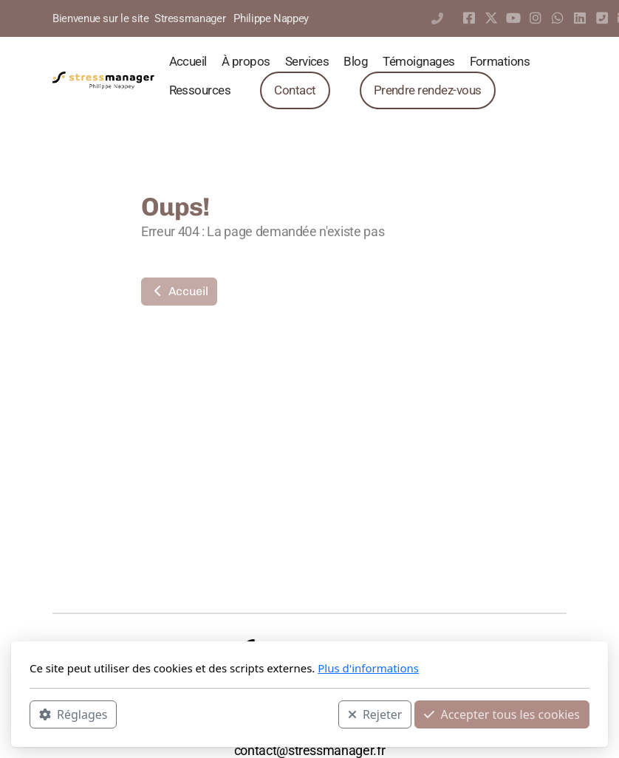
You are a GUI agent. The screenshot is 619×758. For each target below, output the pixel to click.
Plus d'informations (368, 668)
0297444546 (437, 18)
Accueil (179, 291)
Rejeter (375, 714)
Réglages (73, 714)
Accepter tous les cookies (502, 714)
